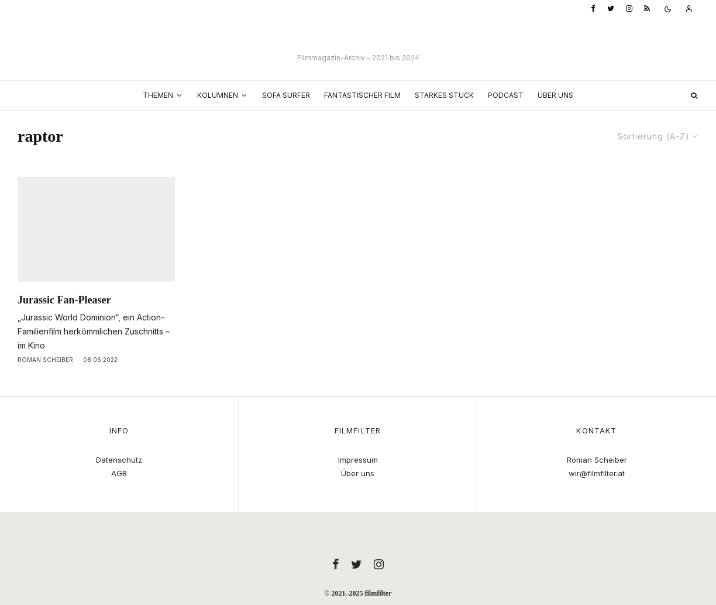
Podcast (506, 95)
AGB (119, 473)
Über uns (555, 95)
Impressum (358, 459)
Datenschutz (119, 459)
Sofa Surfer (286, 95)
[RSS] (647, 9)
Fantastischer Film (362, 95)
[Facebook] (593, 9)
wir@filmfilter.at (597, 473)
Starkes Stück (444, 95)
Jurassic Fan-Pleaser (64, 324)
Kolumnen (217, 95)
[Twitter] (610, 9)
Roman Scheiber (45, 383)
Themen (158, 95)
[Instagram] (629, 9)
